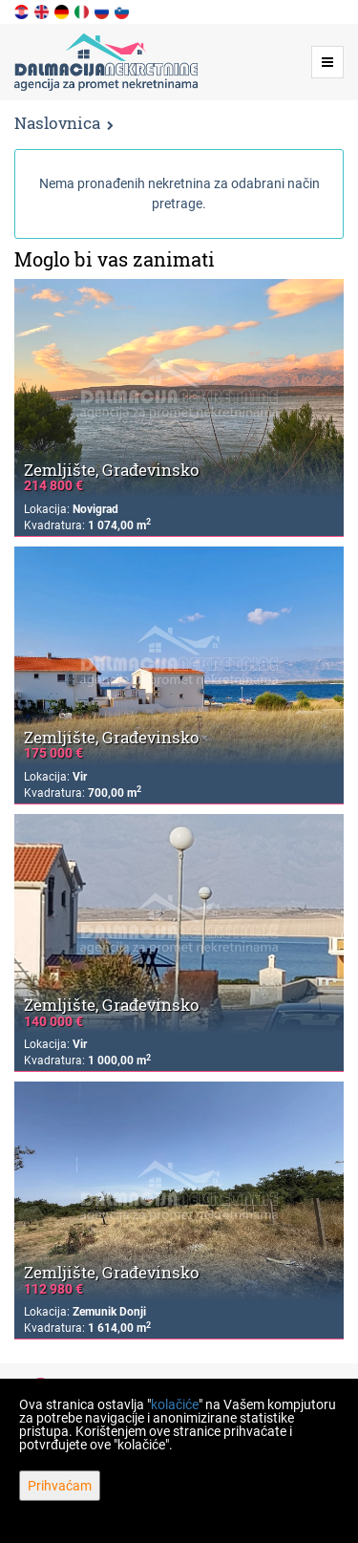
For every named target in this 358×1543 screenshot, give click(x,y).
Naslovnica (57, 123)
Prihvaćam (60, 1485)
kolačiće (175, 1404)
